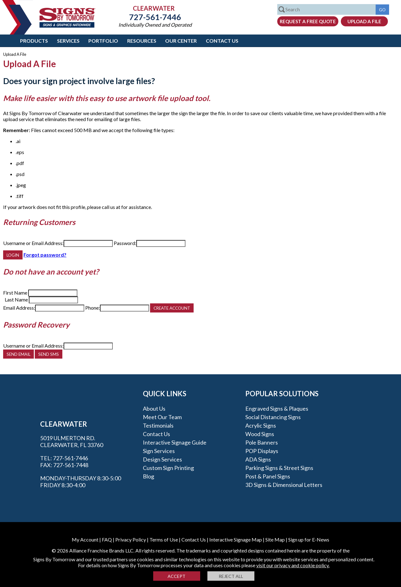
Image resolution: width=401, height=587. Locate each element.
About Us (154, 408)
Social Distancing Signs (273, 417)
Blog (148, 476)
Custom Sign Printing (168, 467)
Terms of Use (163, 539)
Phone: (92, 308)
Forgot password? (44, 255)
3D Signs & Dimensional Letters (283, 484)
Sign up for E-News (308, 539)
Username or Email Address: (33, 243)
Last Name (16, 299)
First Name (15, 293)
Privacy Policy (130, 539)
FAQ (107, 539)
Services (68, 41)
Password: (125, 243)
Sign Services (159, 450)
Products (34, 41)
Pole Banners (261, 442)
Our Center (181, 41)
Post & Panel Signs (267, 476)
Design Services (162, 459)
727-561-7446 (155, 17)
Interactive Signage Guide (174, 442)
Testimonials (158, 425)
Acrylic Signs (260, 425)
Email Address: (19, 308)
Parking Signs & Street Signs (279, 467)
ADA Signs (258, 459)
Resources (141, 41)
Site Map (275, 539)
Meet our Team (162, 417)
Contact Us (222, 41)
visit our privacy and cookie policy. (293, 565)
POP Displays (261, 450)
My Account (85, 539)
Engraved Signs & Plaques (276, 408)
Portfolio (103, 41)
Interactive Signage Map (235, 539)
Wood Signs (259, 433)
